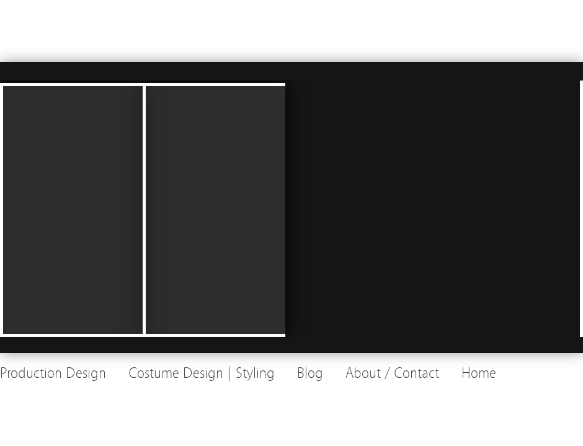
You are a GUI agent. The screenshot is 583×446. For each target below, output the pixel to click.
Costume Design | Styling (201, 373)
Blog (310, 373)
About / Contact (392, 373)
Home (478, 373)
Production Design (53, 373)
